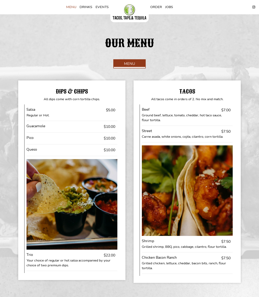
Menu (71, 7)
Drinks (86, 7)
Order (156, 7)
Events (102, 7)
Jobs (169, 7)
